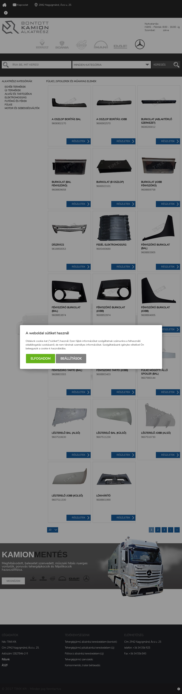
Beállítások (71, 358)
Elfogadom (40, 358)
